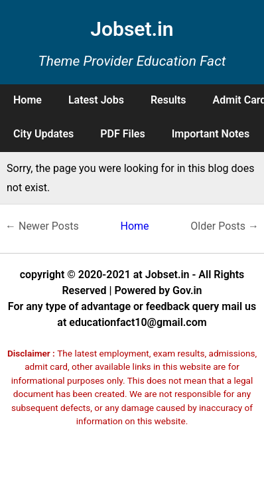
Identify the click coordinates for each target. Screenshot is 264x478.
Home (27, 100)
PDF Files (122, 133)
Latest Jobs (96, 100)
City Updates (43, 133)
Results (168, 100)
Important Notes (211, 133)
